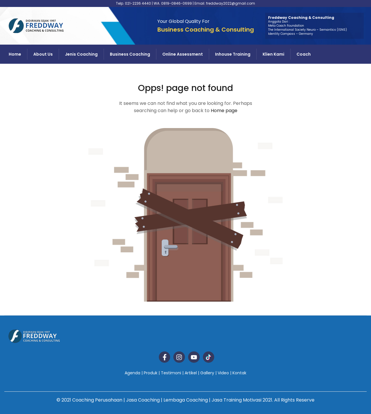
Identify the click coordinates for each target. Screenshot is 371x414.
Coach (304, 54)
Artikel (191, 373)
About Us (43, 54)
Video (223, 373)
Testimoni (171, 373)
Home (15, 54)
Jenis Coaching (81, 54)
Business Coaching (130, 54)
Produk (150, 373)
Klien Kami (273, 54)
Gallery (207, 373)
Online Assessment (182, 54)
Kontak (239, 373)
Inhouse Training (232, 54)
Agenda (132, 373)
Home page (224, 110)
